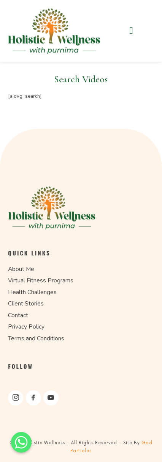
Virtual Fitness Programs (40, 280)
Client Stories (26, 303)
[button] (131, 30)
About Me (21, 269)
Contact (18, 315)
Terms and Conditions (36, 338)
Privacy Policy (26, 327)
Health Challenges (32, 292)
